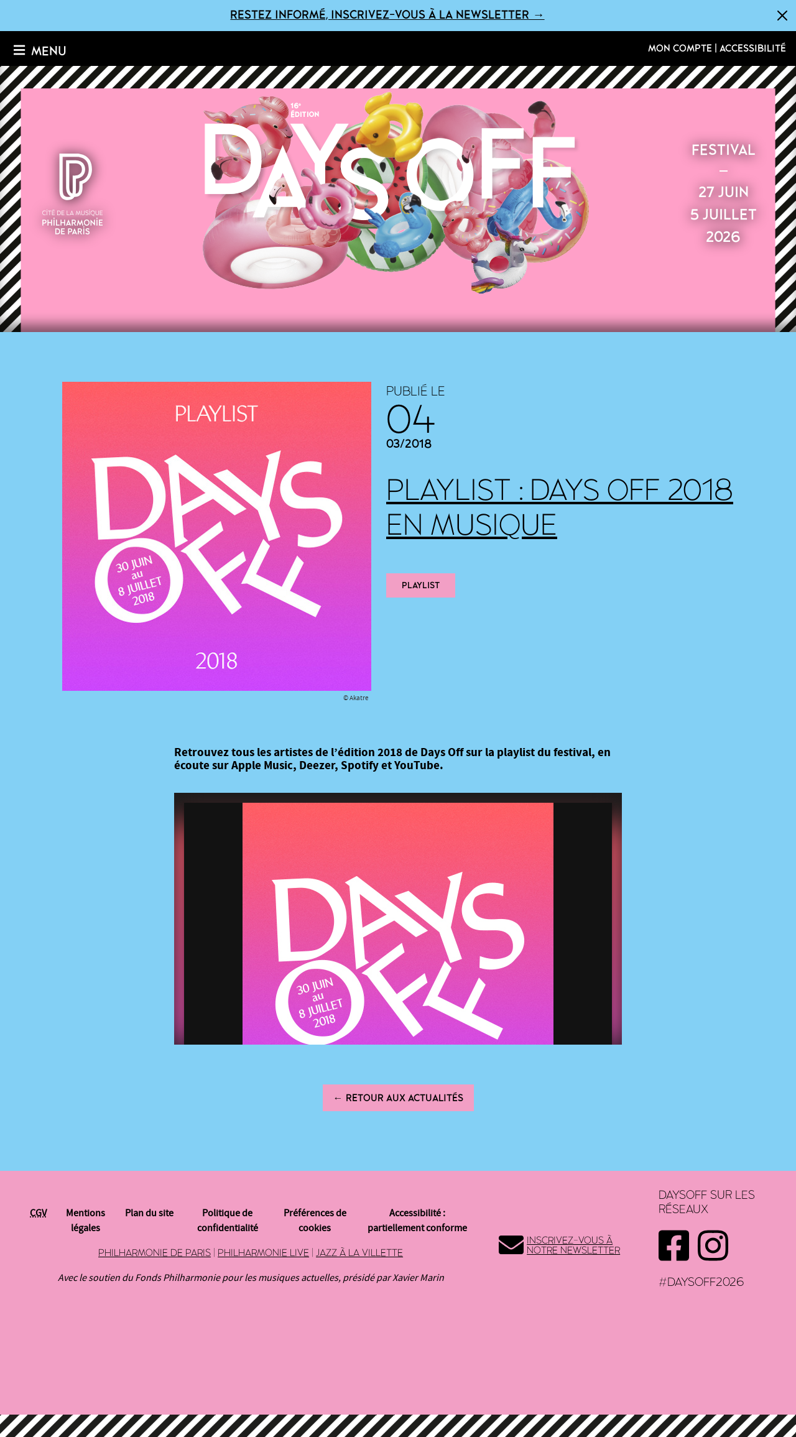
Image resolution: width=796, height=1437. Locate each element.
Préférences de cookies (315, 1220)
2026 (398, 191)
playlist (421, 585)
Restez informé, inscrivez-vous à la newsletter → (387, 15)
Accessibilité (753, 48)
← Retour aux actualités (398, 1098)
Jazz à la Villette (359, 1253)
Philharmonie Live (263, 1253)
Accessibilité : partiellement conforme (417, 1220)
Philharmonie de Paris (154, 1253)
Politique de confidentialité (227, 1220)
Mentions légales (85, 1220)
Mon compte (680, 48)
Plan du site (149, 1213)
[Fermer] (782, 15)
